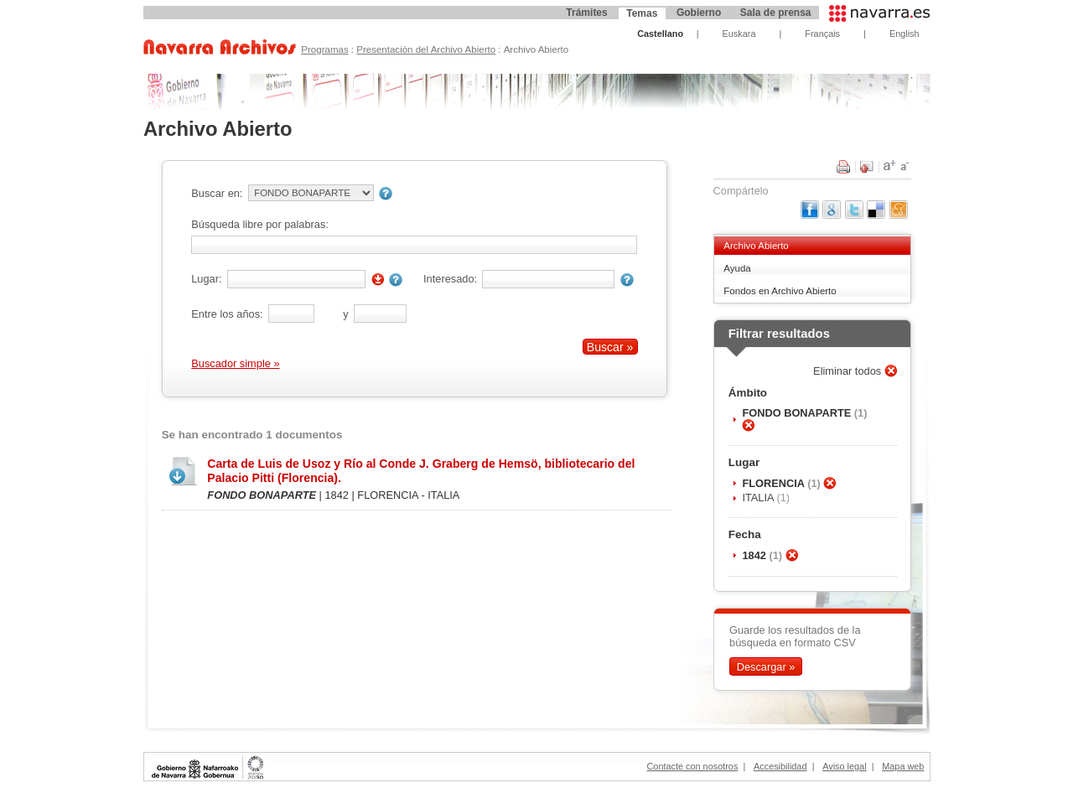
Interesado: (450, 278)
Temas (641, 13)
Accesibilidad (780, 766)
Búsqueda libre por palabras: (260, 224)
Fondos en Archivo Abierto (779, 291)
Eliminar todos (848, 371)
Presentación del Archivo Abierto (425, 49)
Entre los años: (226, 314)
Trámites (586, 12)
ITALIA (759, 497)
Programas (324, 49)
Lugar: (206, 278)
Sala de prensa (775, 12)
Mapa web (903, 766)
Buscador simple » (235, 363)
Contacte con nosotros (693, 766)
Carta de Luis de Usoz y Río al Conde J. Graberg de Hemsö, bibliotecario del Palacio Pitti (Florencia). (421, 471)
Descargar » (766, 667)
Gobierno (698, 12)
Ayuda (736, 268)
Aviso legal (844, 766)
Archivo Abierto (755, 246)
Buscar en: (216, 193)
